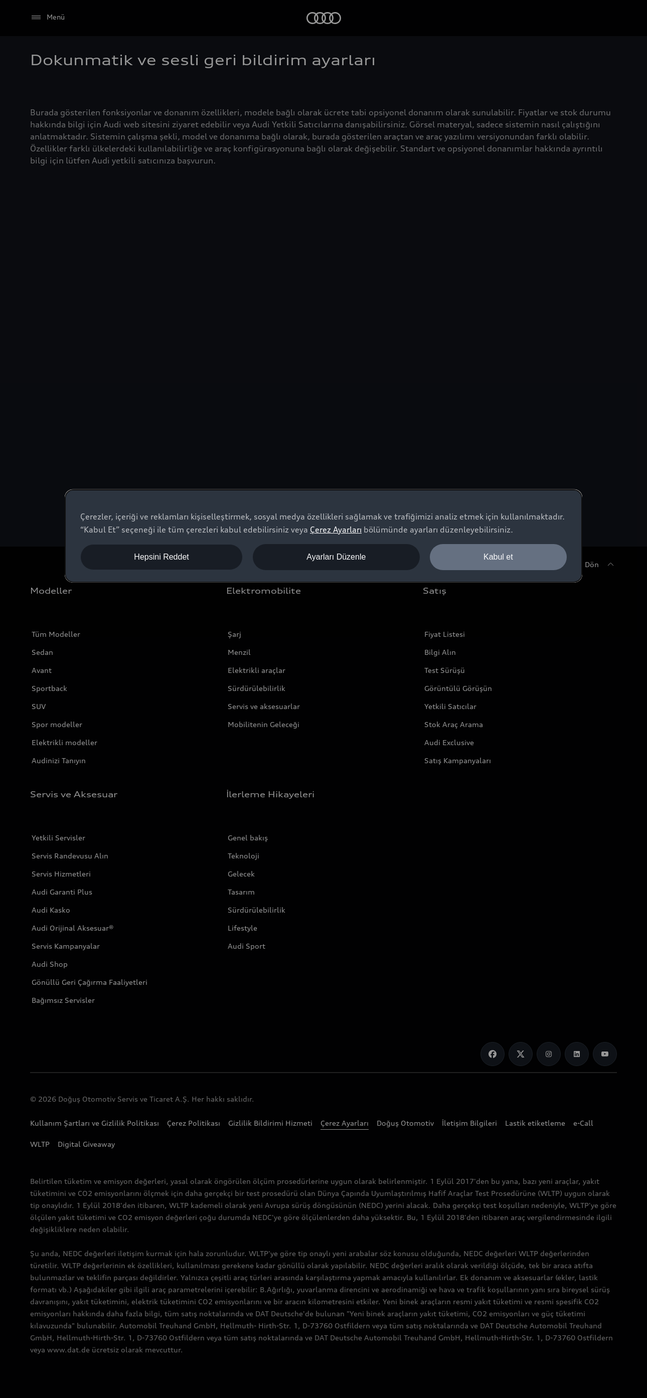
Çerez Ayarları (336, 530)
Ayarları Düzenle (336, 557)
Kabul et (498, 557)
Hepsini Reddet (161, 557)
